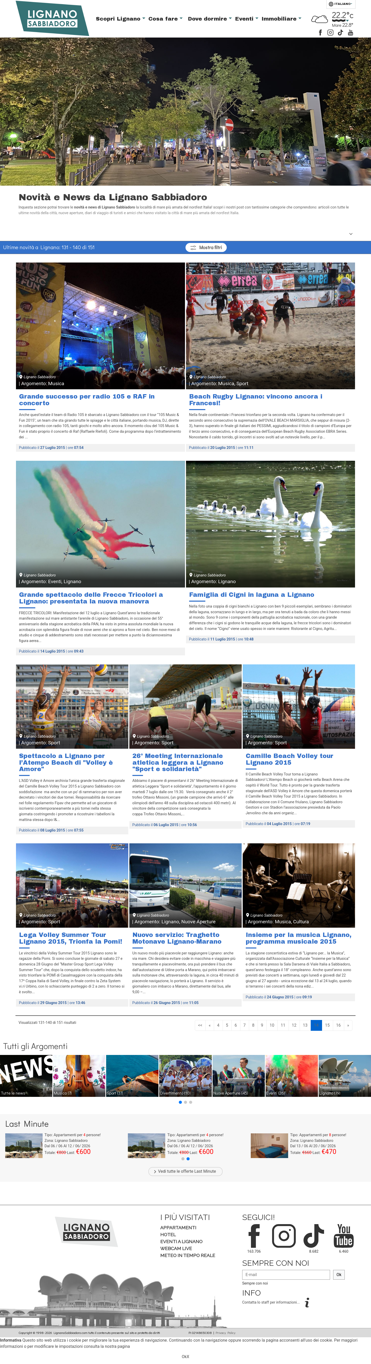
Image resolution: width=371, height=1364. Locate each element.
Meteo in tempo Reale (187, 1255)
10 (272, 1025)
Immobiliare (280, 19)
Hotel (168, 1234)
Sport (115, 1093)
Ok (338, 1274)
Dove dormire (208, 19)
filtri (206, 247)
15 (327, 1025)
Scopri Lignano (119, 19)
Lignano (329, 1093)
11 (283, 1025)
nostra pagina (117, 1346)
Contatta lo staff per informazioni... (271, 1302)
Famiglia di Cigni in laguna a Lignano (251, 594)
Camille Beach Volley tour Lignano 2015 (289, 759)
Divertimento (175, 1093)
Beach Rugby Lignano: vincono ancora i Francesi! (255, 400)
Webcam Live (176, 1248)
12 (294, 1025)
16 (338, 1025)
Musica (63, 1093)
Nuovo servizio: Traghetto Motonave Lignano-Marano (177, 938)
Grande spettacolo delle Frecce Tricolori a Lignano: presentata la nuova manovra (91, 598)
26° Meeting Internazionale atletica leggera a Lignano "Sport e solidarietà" (177, 762)
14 (316, 1025)
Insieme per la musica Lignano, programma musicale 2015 (298, 938)
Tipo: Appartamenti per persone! (73, 1135)
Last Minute (205, 1171)
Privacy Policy (225, 1333)
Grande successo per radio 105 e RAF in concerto (87, 400)
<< (200, 1025)
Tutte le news (13, 1093)
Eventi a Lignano (181, 1241)
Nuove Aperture (230, 1093)
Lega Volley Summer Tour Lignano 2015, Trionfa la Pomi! (70, 938)
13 (305, 1025)
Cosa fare (164, 19)
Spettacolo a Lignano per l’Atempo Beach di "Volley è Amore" (66, 762)
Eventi (245, 19)
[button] (180, 1102)
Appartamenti (178, 1227)
